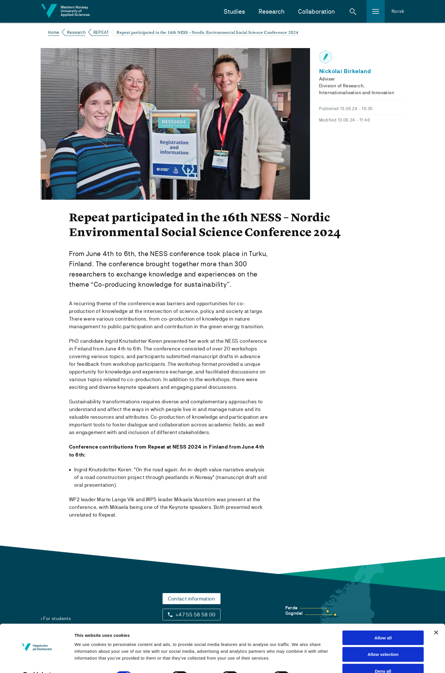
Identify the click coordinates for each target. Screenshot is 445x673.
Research (271, 11)
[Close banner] (436, 618)
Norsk (398, 11)
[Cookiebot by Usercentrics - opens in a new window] (37, 662)
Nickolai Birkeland (345, 71)
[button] (353, 11)
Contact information (191, 599)
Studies (234, 11)
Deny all (383, 656)
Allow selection (382, 639)
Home (53, 32)
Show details (313, 661)
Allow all (383, 623)
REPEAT (101, 32)
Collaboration (316, 11)
